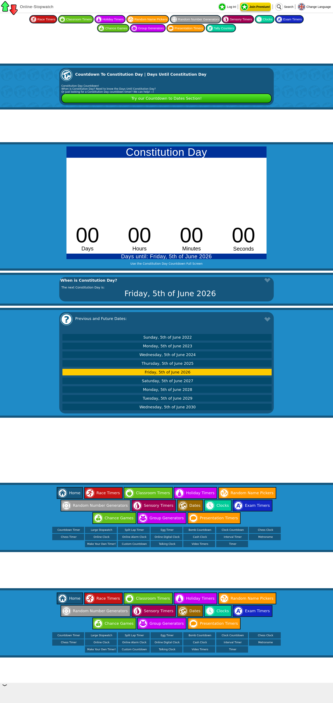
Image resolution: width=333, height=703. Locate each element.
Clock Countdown (233, 529)
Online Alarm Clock (134, 536)
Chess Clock (265, 529)
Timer (232, 544)
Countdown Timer (69, 529)
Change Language (318, 7)
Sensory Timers (241, 19)
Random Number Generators (198, 19)
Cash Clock (200, 536)
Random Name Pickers (150, 19)
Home (74, 493)
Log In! (231, 7)
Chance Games (116, 28)
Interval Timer (233, 536)
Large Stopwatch (101, 529)
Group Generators (151, 28)
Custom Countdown (134, 544)
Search (288, 7)
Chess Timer (69, 536)
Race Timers (46, 19)
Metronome (265, 536)
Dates (194, 505)
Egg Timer (167, 529)
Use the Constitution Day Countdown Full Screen (166, 263)
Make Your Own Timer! (101, 544)
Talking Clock (167, 544)
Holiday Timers (113, 19)
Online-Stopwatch (37, 7)
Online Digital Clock (167, 536)
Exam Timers (292, 19)
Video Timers (200, 544)
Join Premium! (259, 7)
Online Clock (102, 536)
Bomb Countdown (200, 529)
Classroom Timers (79, 19)
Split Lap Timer (134, 529)
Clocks (267, 19)
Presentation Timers (189, 28)
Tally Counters (224, 28)
